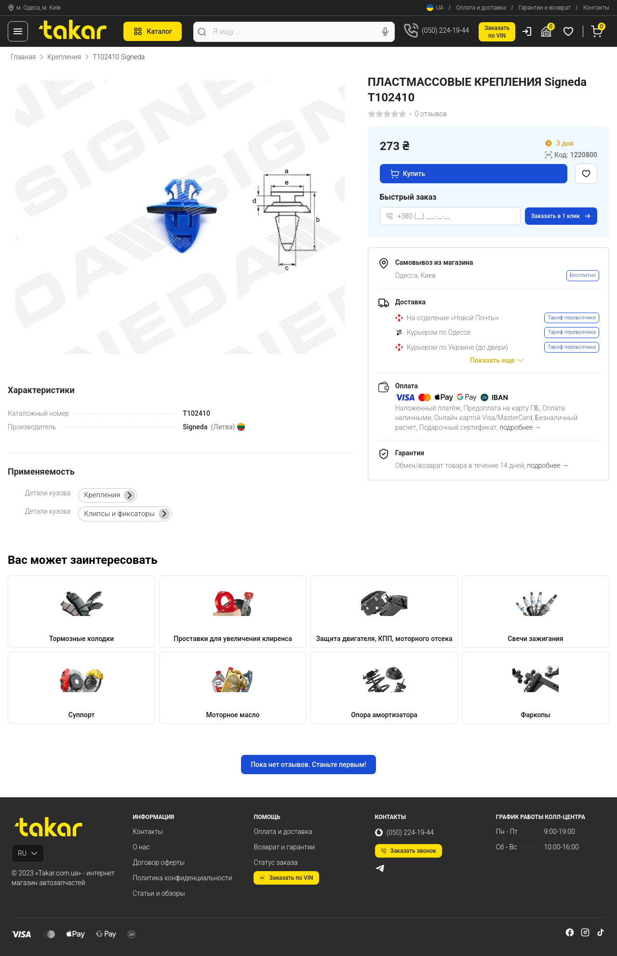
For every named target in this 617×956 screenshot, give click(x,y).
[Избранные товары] (570, 31)
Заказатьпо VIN (497, 32)
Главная (23, 57)
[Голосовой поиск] (385, 32)
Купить (407, 173)
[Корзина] (598, 31)
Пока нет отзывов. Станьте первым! (308, 764)
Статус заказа (275, 862)
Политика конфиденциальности (182, 878)
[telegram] (380, 868)
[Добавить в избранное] (586, 174)
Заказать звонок (408, 850)
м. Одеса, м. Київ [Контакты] (34, 7)
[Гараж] (548, 31)
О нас (141, 847)
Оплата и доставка (481, 7)
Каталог (152, 31)
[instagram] (585, 932)
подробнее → (520, 427)
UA (435, 7)
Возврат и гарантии (284, 847)
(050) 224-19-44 (404, 832)
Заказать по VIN (286, 877)
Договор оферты (159, 862)
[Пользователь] (527, 31)
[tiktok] (600, 932)
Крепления (64, 57)
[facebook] (570, 932)
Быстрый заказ (408, 197)
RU (28, 853)
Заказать (561, 216)
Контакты (596, 7)
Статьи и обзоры (159, 893)
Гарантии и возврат (545, 7)
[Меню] (18, 31)
